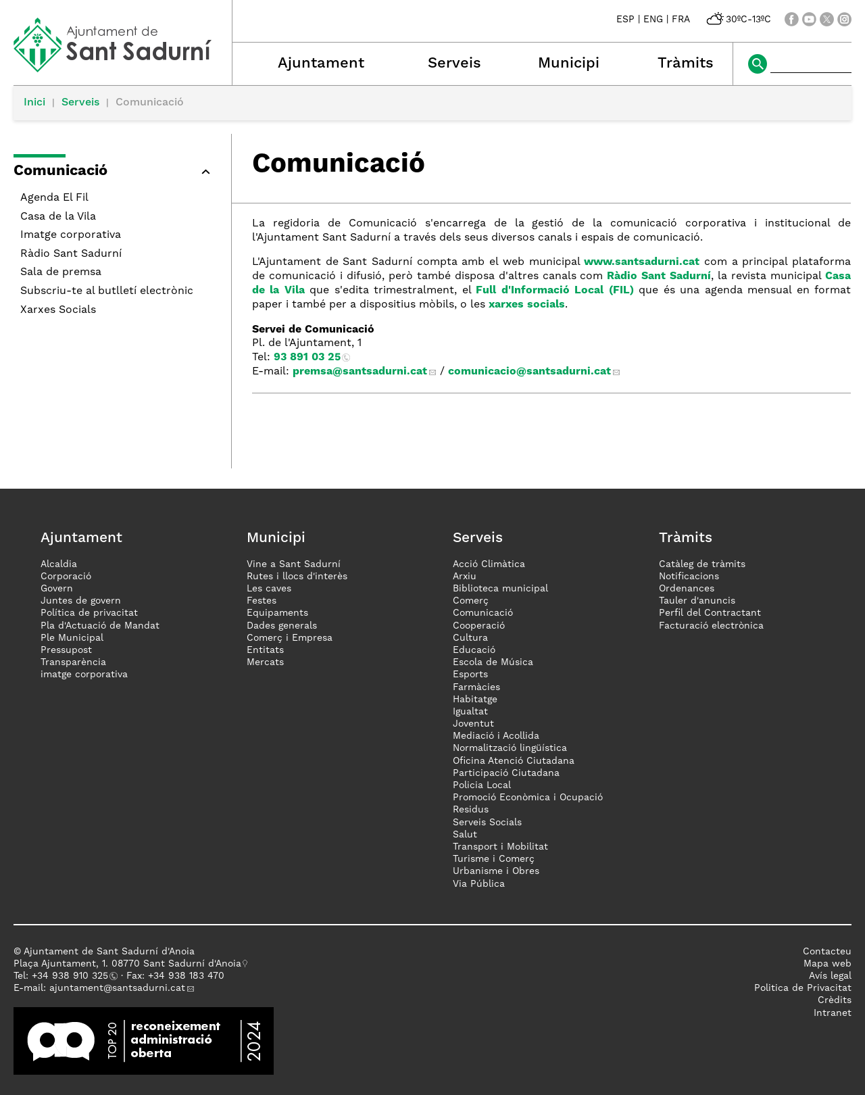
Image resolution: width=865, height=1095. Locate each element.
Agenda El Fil (54, 198)
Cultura (470, 638)
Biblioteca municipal (500, 588)
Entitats (265, 650)
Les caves (269, 588)
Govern (57, 588)
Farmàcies (476, 687)
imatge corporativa (84, 674)
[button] (116, 173)
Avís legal (830, 976)
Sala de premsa (60, 272)
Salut (465, 835)
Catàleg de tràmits (702, 564)
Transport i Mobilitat (500, 847)
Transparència (73, 662)
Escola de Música (493, 662)
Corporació (66, 576)
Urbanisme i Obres (496, 871)
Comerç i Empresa (289, 638)
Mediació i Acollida (496, 736)
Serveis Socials (487, 822)
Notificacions (689, 576)
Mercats (265, 662)
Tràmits (686, 63)
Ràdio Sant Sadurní (71, 254)
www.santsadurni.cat (641, 262)
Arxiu (464, 576)
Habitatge (475, 699)
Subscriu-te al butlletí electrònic (106, 291)
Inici (34, 102)
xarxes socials (527, 304)
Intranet (832, 1013)
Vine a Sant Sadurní (294, 564)
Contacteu (827, 951)
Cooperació (479, 626)
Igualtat (470, 711)
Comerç (471, 601)
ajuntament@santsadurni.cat (117, 988)
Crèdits (834, 1000)
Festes (261, 601)
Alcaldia (59, 564)
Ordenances (686, 588)
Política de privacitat (89, 613)
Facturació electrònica (711, 626)
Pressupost (66, 650)
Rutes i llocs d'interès (297, 576)
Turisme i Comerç (494, 859)
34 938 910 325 (72, 976)
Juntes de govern (81, 601)
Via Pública (479, 884)
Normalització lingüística (510, 748)
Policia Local (482, 785)
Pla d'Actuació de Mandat (100, 626)
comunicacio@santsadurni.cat (529, 371)
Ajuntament (321, 63)
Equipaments (277, 613)
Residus (471, 809)
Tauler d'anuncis (697, 601)
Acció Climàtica (489, 564)
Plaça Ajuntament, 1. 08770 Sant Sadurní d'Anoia (127, 964)
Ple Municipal (72, 638)
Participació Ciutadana (506, 773)
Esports (470, 674)
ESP (625, 19)
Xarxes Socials (58, 310)
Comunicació (483, 613)
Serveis (454, 63)
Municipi (568, 63)
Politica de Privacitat (802, 988)
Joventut (473, 724)
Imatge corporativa (70, 235)
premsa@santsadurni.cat (360, 371)
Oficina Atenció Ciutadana (513, 761)
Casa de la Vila (58, 217)
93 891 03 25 (307, 357)
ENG (653, 19)
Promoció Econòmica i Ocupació (528, 797)
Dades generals (282, 626)
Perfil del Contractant (710, 613)
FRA (681, 19)
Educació (474, 650)
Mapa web (827, 964)
